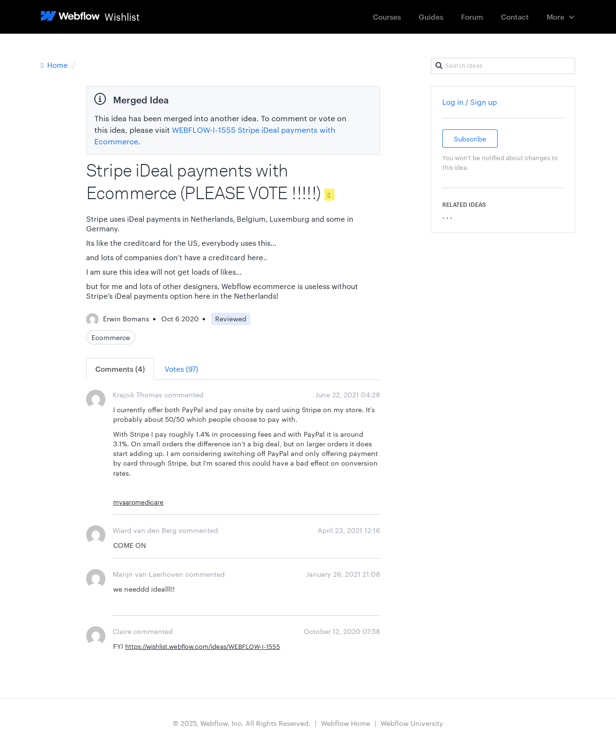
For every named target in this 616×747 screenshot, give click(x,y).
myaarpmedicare (138, 501)
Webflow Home (345, 723)
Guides (431, 17)
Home (55, 65)
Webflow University (412, 723)
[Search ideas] (503, 66)
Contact (515, 17)
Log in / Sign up (469, 102)
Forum (472, 17)
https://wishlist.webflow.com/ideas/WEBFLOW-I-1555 (202, 646)
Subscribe (470, 138)
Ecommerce (110, 337)
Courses (387, 17)
